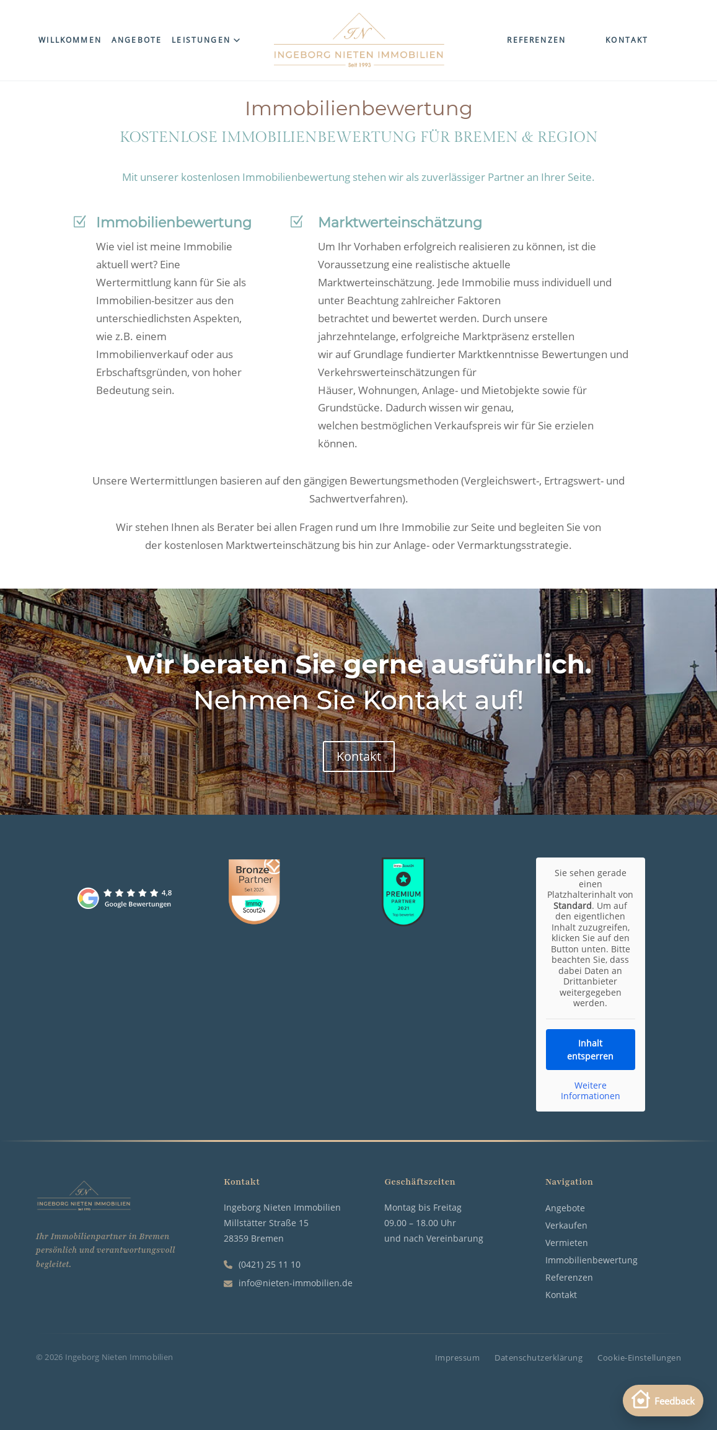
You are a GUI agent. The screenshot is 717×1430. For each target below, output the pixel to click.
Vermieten (566, 1242)
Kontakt (626, 40)
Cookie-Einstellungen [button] (639, 1358)
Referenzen (536, 40)
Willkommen (70, 40)
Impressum (457, 1358)
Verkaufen (566, 1225)
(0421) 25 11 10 (262, 1264)
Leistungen (206, 40)
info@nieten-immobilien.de (288, 1283)
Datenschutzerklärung (539, 1358)
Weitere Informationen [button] (590, 1091)
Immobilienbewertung (591, 1260)
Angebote (137, 40)
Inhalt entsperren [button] (591, 1049)
